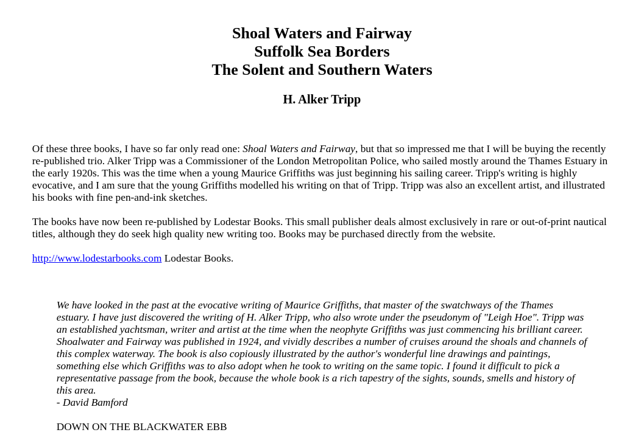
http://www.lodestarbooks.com (97, 258)
